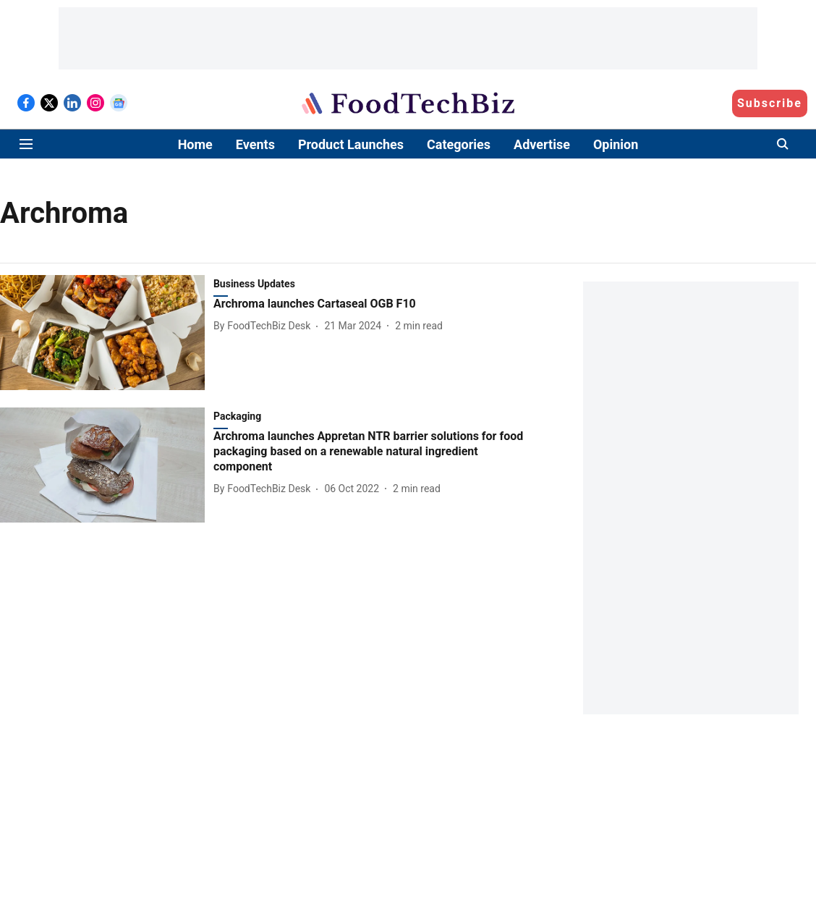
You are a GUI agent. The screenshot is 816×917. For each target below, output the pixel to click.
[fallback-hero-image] (106, 332)
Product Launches (351, 144)
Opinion (615, 144)
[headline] (373, 304)
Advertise (542, 144)
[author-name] (264, 326)
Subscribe (769, 103)
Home (195, 144)
